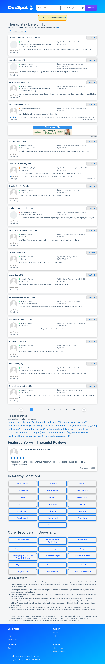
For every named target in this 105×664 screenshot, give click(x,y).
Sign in (10, 648)
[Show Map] (10, 31)
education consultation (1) (56, 432)
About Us (11, 632)
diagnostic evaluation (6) (48, 422)
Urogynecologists (23, 572)
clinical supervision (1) (58, 436)
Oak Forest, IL (52, 483)
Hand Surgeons (82, 549)
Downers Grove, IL (52, 490)
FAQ (54, 636)
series (63, 18)
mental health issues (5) (74, 422)
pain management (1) (19, 432)
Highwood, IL (52, 525)
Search (91, 8)
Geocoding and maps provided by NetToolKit (25, 656)
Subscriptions (13, 639)
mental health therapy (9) (21, 422)
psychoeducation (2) (80, 425)
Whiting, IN (82, 511)
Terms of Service (58, 652)
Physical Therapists (22, 565)
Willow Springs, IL (52, 518)
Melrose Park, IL (82, 497)
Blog (9, 636)
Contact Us (56, 632)
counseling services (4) (20, 425)
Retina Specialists (82, 565)
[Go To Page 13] (74, 410)
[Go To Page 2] (37, 410)
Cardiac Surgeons (23, 540)
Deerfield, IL (23, 504)
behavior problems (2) (56, 425)
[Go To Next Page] (84, 410)
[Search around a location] (73, 8)
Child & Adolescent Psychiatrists (52, 541)
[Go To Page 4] (49, 410)
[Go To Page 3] (43, 410)
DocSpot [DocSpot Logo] (20, 7)
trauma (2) (38, 425)
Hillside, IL (52, 497)
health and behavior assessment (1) (26, 436)
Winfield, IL (52, 511)
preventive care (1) (80, 432)
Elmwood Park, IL (82, 490)
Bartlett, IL (82, 483)
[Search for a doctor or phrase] (48, 8)
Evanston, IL (23, 497)
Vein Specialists (52, 572)
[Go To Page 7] (66, 410)
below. (57, 27)
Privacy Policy (57, 648)
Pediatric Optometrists (82, 556)
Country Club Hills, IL (23, 483)
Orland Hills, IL (52, 504)
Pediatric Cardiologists (52, 556)
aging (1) (36, 432)
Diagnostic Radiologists (23, 549)
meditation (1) (85, 429)
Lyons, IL (82, 504)
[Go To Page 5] (55, 410)
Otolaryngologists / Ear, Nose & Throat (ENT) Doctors (23, 557)
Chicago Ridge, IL (22, 490)
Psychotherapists (52, 565)
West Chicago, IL (22, 518)
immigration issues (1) (34, 429)
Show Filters (20, 32)
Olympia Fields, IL (23, 511)
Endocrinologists (52, 549)
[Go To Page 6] (60, 410)
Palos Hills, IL (82, 518)
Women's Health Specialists (82, 572)
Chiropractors (82, 540)
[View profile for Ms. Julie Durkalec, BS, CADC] (52, 458)
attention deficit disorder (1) (62, 429)
